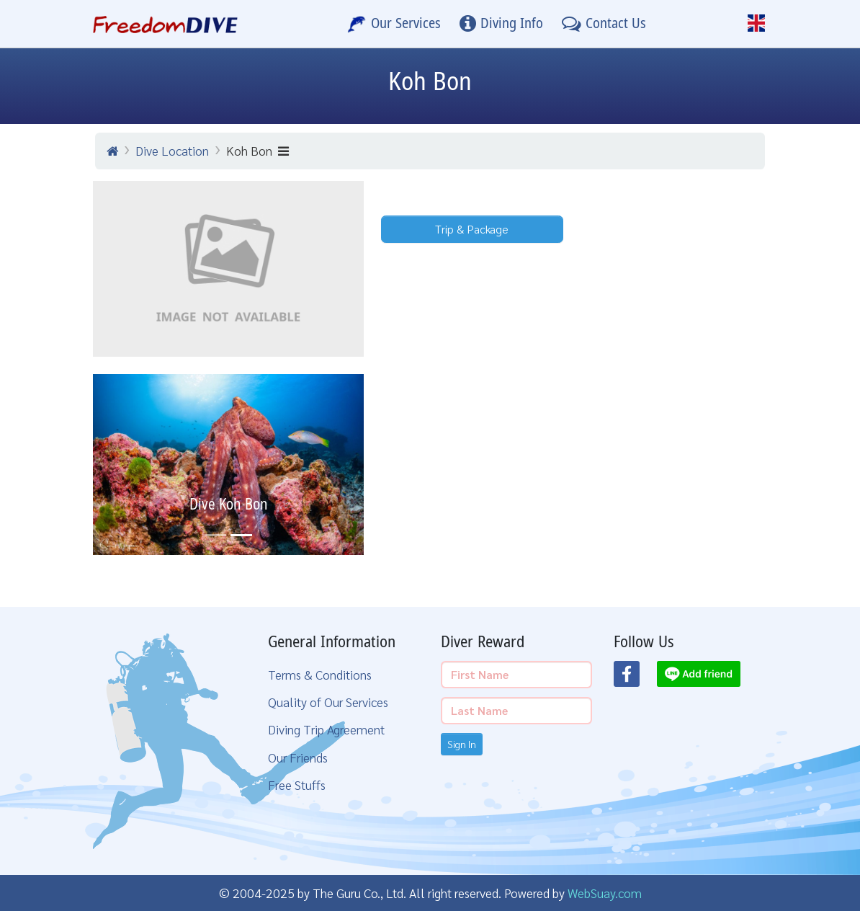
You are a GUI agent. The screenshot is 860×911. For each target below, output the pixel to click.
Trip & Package (472, 228)
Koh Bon (257, 150)
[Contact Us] (603, 24)
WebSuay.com (605, 892)
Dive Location (172, 150)
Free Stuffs (297, 784)
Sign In (461, 743)
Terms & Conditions (320, 674)
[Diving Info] (501, 24)
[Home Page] (165, 23)
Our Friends (298, 757)
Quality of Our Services (328, 701)
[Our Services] (394, 24)
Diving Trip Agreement (326, 729)
